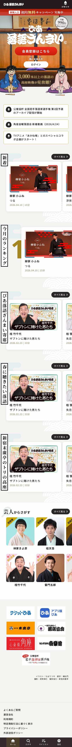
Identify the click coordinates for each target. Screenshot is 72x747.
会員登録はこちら (36, 51)
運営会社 (8, 714)
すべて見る (59, 156)
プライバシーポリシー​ (16, 728)
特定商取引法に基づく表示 (18, 723)
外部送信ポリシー (13, 732)
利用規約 (8, 719)
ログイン (36, 64)
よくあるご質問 (12, 710)
